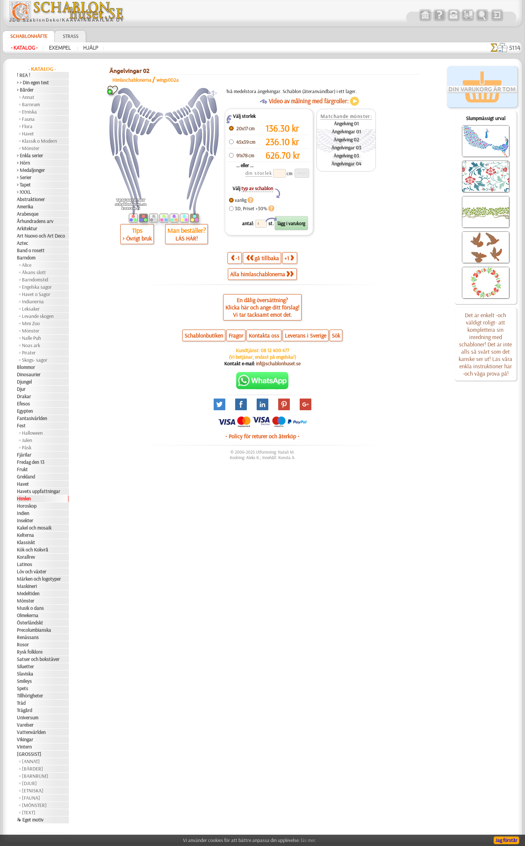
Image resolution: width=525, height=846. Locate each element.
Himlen (24, 498)
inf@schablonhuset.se (278, 363)
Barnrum (31, 104)
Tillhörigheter (30, 695)
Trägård (24, 710)
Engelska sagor (37, 287)
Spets (22, 688)
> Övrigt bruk (137, 238)
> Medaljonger (31, 170)
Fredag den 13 (30, 462)
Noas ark (31, 345)
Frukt (22, 469)
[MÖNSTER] (34, 805)
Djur (21, 389)
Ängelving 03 (346, 155)
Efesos (23, 403)
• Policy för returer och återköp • (262, 436)
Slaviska (25, 673)
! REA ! (23, 75)
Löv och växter (31, 571)
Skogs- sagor (34, 360)
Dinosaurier (28, 374)
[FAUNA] (31, 798)
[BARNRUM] (35, 776)
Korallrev (26, 557)
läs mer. (308, 840)
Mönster (30, 148)
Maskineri (27, 586)
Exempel (60, 48)
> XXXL (24, 192)
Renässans (28, 637)
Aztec (22, 243)
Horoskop (26, 506)
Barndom (26, 257)
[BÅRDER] (32, 768)
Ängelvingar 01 (346, 131)
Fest (21, 425)
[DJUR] (29, 783)
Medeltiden (28, 593)
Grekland (26, 476)
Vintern (24, 746)
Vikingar (25, 739)
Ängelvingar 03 (346, 147)
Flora (27, 126)
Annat (28, 97)
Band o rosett (30, 250)
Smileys (24, 681)
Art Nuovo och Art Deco (41, 235)
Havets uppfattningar (38, 491)
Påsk (26, 447)
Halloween (32, 433)
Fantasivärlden (32, 418)
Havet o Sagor (36, 294)
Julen (27, 440)
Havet (28, 133)
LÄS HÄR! (186, 238)
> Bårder (25, 89)
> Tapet (24, 184)
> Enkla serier (30, 155)
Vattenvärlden (31, 732)
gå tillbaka (262, 258)
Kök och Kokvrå (32, 549)
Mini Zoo (31, 323)
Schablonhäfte (28, 36)
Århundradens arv (35, 221)
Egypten (25, 411)
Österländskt (30, 622)
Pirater (29, 352)
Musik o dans (30, 608)
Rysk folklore (29, 652)
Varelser (25, 725)
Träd (21, 703)
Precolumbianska (34, 630)
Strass (70, 36)
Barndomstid (35, 279)
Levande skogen (38, 316)
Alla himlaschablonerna (261, 274)
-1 (235, 258)
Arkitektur (27, 228)
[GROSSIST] (29, 754)
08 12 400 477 (275, 350)
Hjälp (90, 48)
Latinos (24, 564)
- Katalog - (24, 48)
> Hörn (23, 162)
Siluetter (25, 666)
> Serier (24, 177)
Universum (27, 717)
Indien (23, 513)
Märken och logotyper (39, 579)
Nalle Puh (31, 338)
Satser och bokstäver (38, 659)
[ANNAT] (31, 761)
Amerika (25, 206)
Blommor (26, 367)
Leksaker (31, 308)
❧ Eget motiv (30, 819)
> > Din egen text (33, 82)
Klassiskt (26, 542)
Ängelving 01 (346, 123)
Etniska (29, 111)
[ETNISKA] (32, 790)
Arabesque (27, 214)
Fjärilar (24, 454)
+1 (289, 258)
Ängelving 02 (346, 139)
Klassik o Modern (39, 141)
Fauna (28, 119)
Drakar (24, 396)
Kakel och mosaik (34, 527)
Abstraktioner (31, 199)
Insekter (25, 520)
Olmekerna (27, 615)
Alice (26, 265)
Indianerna (33, 301)
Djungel (24, 381)
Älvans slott (34, 272)
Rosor (23, 644)
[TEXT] (28, 812)
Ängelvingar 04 (346, 163)
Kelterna (25, 535)
